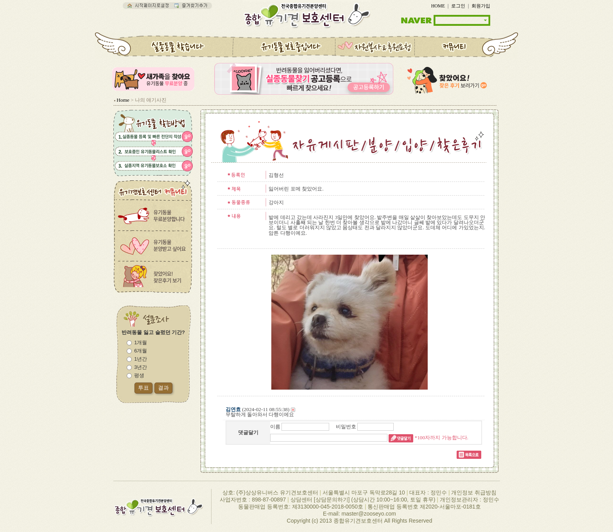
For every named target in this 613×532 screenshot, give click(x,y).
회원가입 (480, 6)
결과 (163, 388)
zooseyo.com (380, 513)
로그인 (458, 6)
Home (123, 100)
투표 (143, 388)
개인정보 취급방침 (473, 492)
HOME (438, 6)
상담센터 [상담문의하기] (320, 499)
